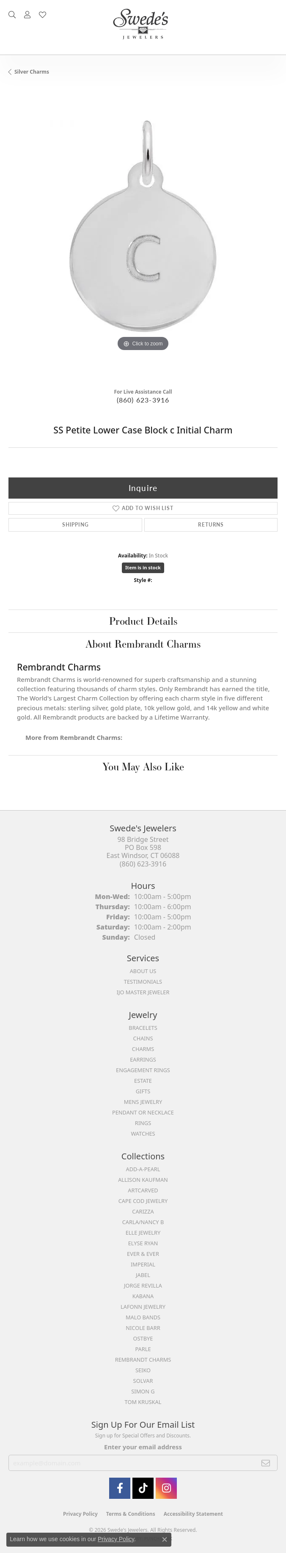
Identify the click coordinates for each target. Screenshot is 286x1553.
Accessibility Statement (193, 1513)
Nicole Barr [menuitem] (143, 1328)
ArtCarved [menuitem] (143, 1190)
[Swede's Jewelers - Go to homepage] (143, 27)
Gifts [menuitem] (143, 1091)
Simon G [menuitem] (142, 1391)
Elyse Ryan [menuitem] (143, 1243)
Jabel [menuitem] (143, 1275)
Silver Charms (31, 71)
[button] (12, 14)
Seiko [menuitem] (143, 1370)
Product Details (143, 621)
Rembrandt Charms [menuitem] (143, 1359)
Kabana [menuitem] (143, 1296)
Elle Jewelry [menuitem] (143, 1232)
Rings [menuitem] (143, 1123)
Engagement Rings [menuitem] (143, 1070)
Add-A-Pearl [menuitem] (143, 1169)
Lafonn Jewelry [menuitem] (143, 1306)
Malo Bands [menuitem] (143, 1317)
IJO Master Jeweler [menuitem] (143, 992)
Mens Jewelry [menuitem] (143, 1102)
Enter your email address (143, 1447)
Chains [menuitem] (143, 1038)
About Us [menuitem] (143, 971)
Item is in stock (143, 567)
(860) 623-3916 (143, 400)
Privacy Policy (80, 1513)
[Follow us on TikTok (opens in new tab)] (143, 1488)
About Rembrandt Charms (143, 644)
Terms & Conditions (130, 1513)
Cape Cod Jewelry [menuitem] (143, 1201)
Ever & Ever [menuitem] (143, 1254)
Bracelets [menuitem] (143, 1028)
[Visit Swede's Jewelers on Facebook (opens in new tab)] (119, 1488)
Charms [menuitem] (143, 1049)
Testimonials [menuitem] (143, 981)
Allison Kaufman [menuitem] (143, 1179)
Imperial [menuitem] (143, 1264)
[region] (143, 234)
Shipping (75, 524)
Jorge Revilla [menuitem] (143, 1285)
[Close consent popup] (164, 1539)
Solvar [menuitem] (143, 1381)
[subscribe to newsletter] (266, 1462)
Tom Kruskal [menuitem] (143, 1402)
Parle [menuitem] (143, 1349)
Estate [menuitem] (143, 1080)
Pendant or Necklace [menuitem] (143, 1112)
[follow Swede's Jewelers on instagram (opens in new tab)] (166, 1488)
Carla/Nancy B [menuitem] (143, 1222)
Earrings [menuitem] (143, 1059)
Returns (211, 524)
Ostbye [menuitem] (143, 1338)
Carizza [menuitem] (143, 1211)
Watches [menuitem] (143, 1133)
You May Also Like (143, 766)
